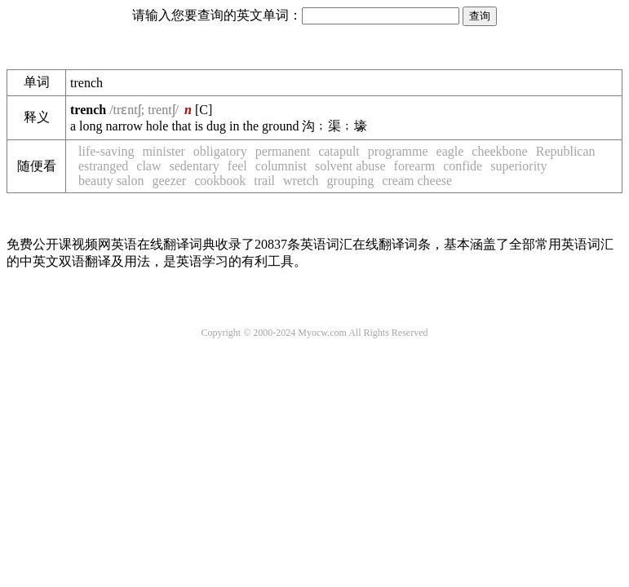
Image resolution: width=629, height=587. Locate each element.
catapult (339, 151)
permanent (283, 151)
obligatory (220, 151)
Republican (566, 151)
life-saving (106, 151)
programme (398, 151)
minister (163, 151)
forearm (415, 166)
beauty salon (111, 181)
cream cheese (417, 181)
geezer (169, 181)
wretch (301, 181)
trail (264, 181)
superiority (518, 166)
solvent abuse (350, 166)
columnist (281, 166)
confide (462, 166)
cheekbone (499, 151)
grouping (350, 181)
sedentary (194, 166)
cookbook (220, 181)
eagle (450, 151)
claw (148, 166)
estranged (103, 166)
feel (237, 166)
